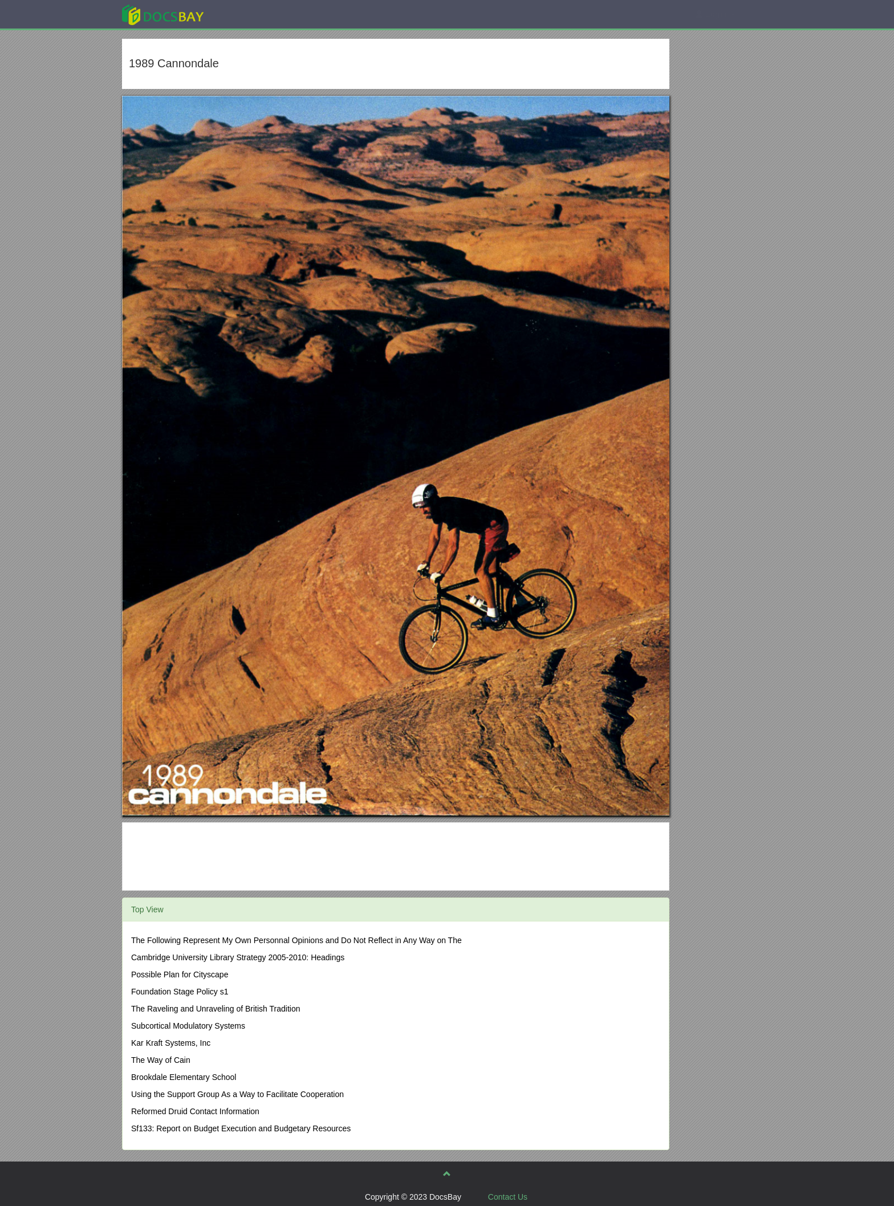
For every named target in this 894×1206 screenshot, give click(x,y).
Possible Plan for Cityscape (179, 974)
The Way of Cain (160, 1060)
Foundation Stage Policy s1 (179, 991)
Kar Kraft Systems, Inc (170, 1042)
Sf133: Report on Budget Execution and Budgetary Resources (241, 1128)
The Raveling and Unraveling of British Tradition (215, 1008)
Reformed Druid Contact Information (195, 1111)
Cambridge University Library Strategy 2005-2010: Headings (237, 957)
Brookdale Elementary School (183, 1077)
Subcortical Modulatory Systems (188, 1025)
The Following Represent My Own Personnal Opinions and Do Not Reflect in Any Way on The (296, 940)
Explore (248, 14)
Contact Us (507, 1196)
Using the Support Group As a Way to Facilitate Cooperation (237, 1094)
